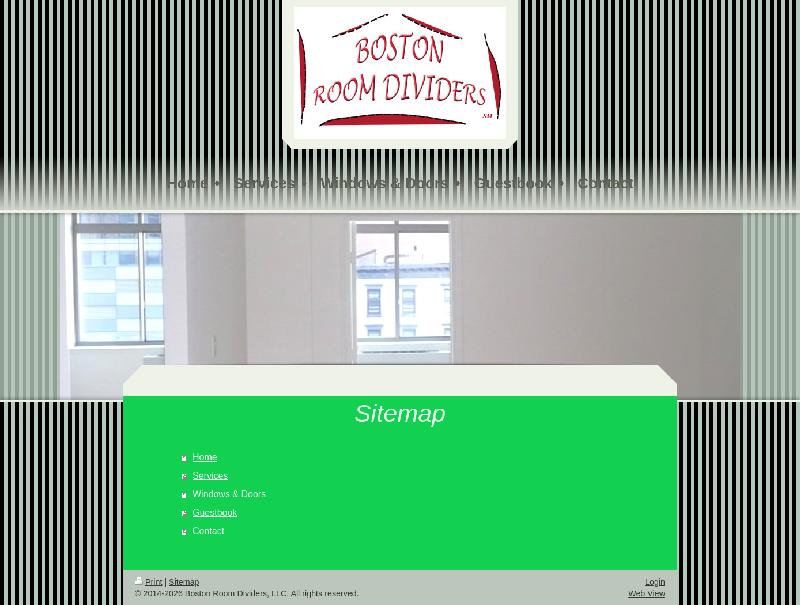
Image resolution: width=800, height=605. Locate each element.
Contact (208, 531)
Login (655, 582)
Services (210, 476)
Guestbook (215, 512)
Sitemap (184, 582)
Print (148, 582)
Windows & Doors (229, 494)
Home (205, 457)
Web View (646, 593)
